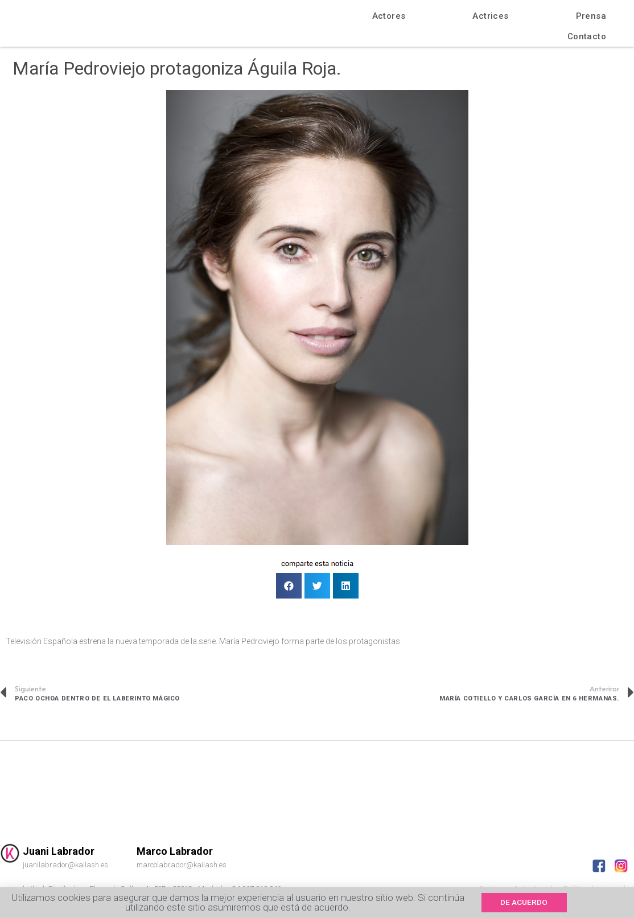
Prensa (591, 16)
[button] (527, 902)
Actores (389, 16)
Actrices (490, 16)
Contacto (586, 36)
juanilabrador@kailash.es (65, 864)
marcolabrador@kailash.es (182, 864)
